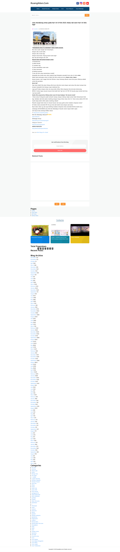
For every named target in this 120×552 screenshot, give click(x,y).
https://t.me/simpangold (38, 125)
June (32, 279)
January (33, 288)
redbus (34, 520)
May (32, 281)
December (33, 258)
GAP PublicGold (36, 495)
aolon (33, 473)
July (32, 277)
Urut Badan (35, 540)
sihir (33, 530)
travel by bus (35, 536)
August (32, 275)
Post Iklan (34, 213)
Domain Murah (36, 482)
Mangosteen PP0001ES (36, 238)
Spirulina (34, 533)
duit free (34, 484)
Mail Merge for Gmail (42, 133)
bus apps (34, 476)
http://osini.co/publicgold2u (41, 113)
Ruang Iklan (35, 522)
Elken (33, 485)
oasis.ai (34, 509)
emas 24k (34, 489)
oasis (33, 508)
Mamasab (34, 506)
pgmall (33, 514)
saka (33, 527)
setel (33, 528)
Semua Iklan (35, 216)
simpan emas (35, 532)
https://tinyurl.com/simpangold (40, 121)
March (32, 266)
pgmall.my (34, 517)
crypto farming (36, 479)
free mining (35, 492)
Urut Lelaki (35, 544)
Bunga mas (35, 474)
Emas (33, 487)
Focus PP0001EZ (75, 238)
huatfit (34, 500)
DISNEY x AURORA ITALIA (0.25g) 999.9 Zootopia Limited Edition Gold (59, 239)
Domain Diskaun (36, 481)
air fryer (34, 468)
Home (38, 9)
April (32, 264)
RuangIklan (35, 525)
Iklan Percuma (35, 501)
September (33, 273)
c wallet (34, 477)
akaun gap (34, 471)
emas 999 (34, 490)
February (33, 286)
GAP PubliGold (35, 497)
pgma (33, 512)
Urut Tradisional (36, 546)
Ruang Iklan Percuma (37, 524)
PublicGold (35, 519)
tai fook (34, 535)
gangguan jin (35, 493)
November (33, 260)
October (33, 262)
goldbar (34, 498)
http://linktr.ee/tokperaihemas (40, 129)
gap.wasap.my (35, 117)
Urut (33, 538)
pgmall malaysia (36, 516)
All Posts (34, 214)
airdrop (34, 469)
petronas (34, 511)
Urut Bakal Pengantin (37, 541)
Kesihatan (34, 503)
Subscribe (60, 151)
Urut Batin (34, 543)
